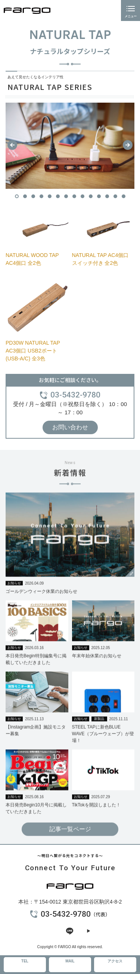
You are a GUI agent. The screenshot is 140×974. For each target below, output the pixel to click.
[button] (12, 145)
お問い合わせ (70, 427)
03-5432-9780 (75, 394)
